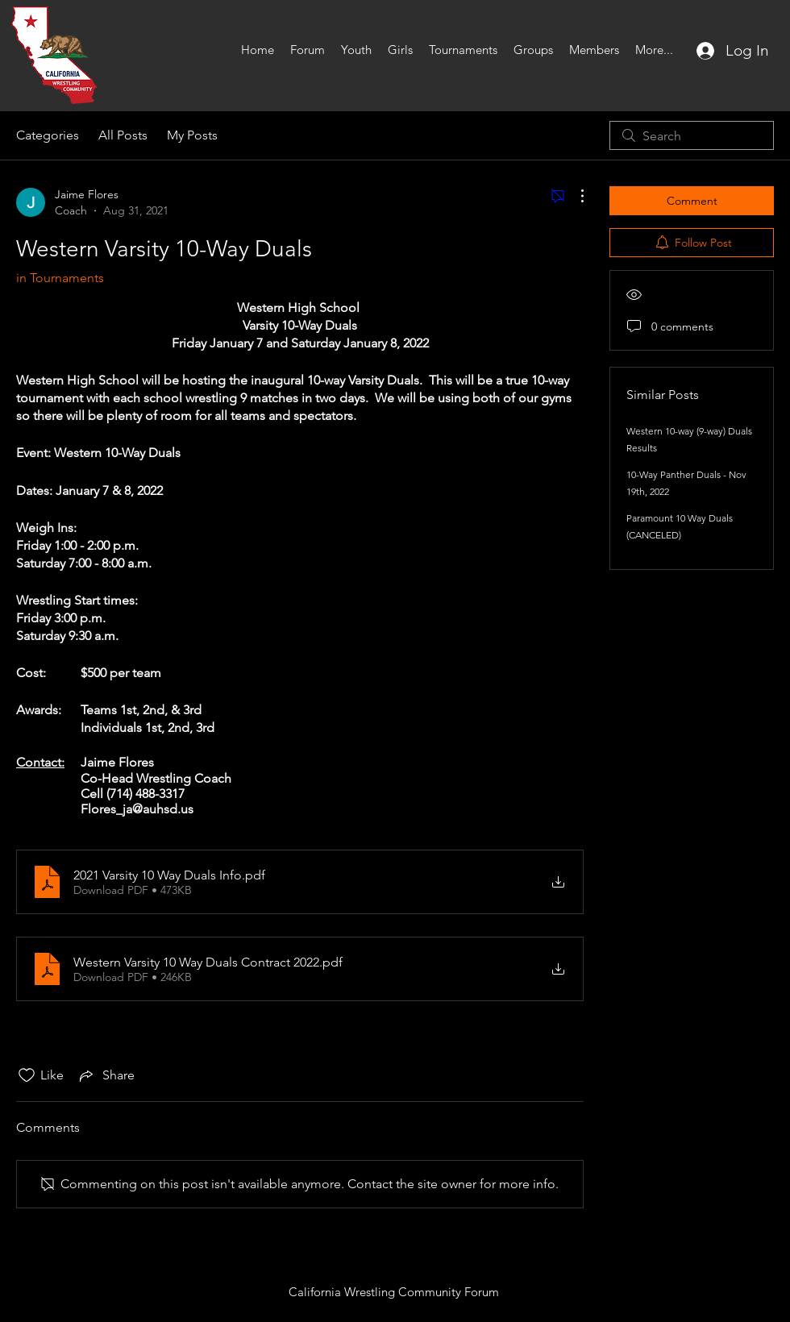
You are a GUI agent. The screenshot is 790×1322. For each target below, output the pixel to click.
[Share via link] (106, 1075)
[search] (691, 135)
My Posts (192, 135)
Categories (47, 135)
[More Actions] (574, 196)
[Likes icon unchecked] (26, 1075)
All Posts (123, 135)
